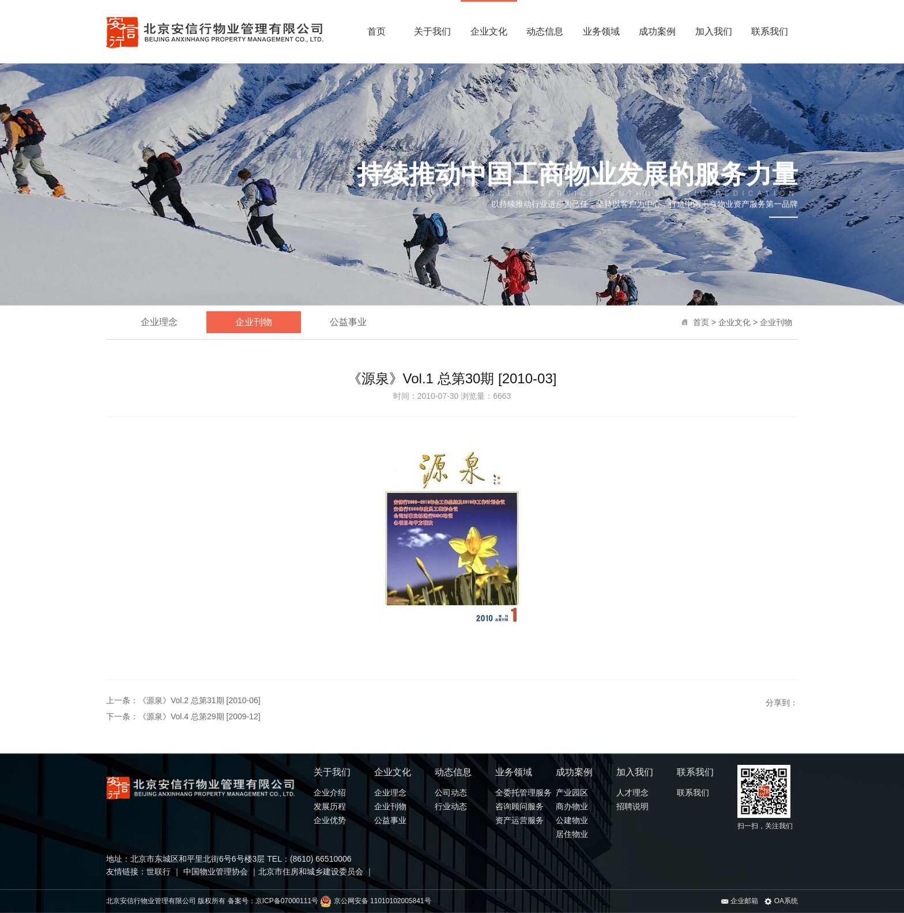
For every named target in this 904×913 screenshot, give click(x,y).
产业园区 (572, 792)
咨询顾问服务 (519, 806)
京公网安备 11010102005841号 (375, 901)
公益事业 (348, 322)
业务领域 (601, 31)
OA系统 (781, 901)
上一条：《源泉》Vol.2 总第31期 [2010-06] (183, 700)
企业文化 (488, 31)
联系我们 (769, 31)
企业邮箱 (739, 901)
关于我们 (432, 31)
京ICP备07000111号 (286, 901)
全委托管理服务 (523, 792)
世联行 (159, 871)
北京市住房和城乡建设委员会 (310, 871)
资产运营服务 (519, 820)
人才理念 (632, 792)
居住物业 (572, 834)
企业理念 (159, 322)
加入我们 (713, 31)
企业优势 (330, 820)
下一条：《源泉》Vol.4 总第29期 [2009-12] (183, 716)
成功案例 (657, 31)
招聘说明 (632, 806)
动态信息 (544, 31)
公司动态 (451, 792)
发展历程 (330, 806)
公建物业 (572, 820)
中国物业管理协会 (214, 871)
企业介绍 (330, 792)
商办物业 (572, 806)
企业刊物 (776, 322)
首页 (376, 31)
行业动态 (451, 806)
